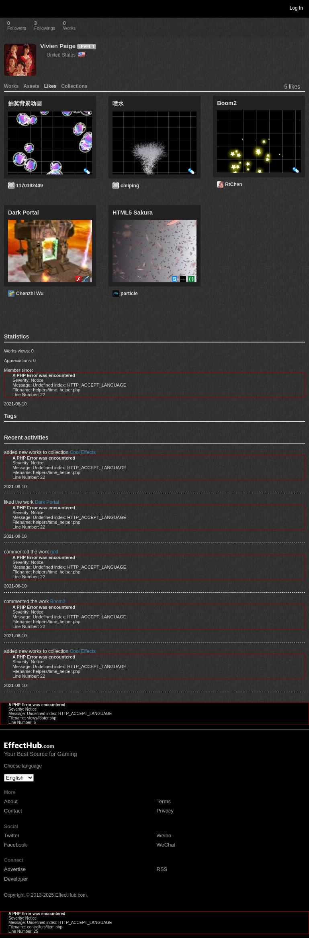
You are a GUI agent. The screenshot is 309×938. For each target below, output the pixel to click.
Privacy (165, 811)
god (54, 552)
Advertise (15, 869)
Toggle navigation (9, 7)
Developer (16, 879)
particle (129, 293)
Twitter (11, 836)
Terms (164, 801)
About (11, 801)
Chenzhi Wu (29, 293)
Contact (13, 811)
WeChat (166, 845)
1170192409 (29, 185)
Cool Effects (82, 452)
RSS (162, 869)
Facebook (15, 845)
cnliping (130, 185)
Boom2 (57, 601)
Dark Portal (47, 502)
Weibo (164, 836)
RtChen (233, 184)
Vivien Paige (58, 46)
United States (66, 55)
